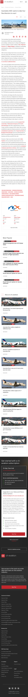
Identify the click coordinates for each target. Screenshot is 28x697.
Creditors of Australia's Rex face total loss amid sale (13, 447)
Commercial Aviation (9, 7)
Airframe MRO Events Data (7, 624)
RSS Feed (25, 37)
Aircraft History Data (5, 616)
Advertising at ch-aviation (6, 668)
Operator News (4, 598)
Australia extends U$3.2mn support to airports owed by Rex (12, 410)
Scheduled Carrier (7, 217)
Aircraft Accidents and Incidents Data (9, 620)
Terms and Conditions (18, 671)
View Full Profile (14, 227)
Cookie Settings (17, 664)
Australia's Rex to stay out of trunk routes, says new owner (13, 369)
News (2, 7)
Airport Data (4, 602)
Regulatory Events (6, 197)
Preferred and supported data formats (9, 653)
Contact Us (3, 676)
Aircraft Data (4, 612)
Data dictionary (4, 657)
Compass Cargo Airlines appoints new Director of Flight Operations (13, 254)
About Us (3, 664)
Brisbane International (6, 132)
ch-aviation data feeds (6, 651)
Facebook (20, 37)
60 (3, 220)
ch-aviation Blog (4, 666)
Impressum (16, 675)
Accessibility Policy (18, 677)
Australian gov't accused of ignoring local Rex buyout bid (13, 309)
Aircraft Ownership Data (6, 614)
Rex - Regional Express (14, 193)
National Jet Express (13, 123)
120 (3, 223)
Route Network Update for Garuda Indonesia (12, 282)
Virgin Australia (20, 130)
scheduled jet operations (7, 130)
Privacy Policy (17, 673)
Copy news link (22, 37)
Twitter (12, 688)
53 (14, 220)
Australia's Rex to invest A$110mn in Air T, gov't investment (13, 429)
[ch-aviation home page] (6, 1)
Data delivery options (5, 655)
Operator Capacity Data (6, 608)
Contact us (14, 541)
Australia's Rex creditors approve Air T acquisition (12, 391)
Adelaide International (6, 190)
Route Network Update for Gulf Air (12, 273)
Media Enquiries (4, 672)
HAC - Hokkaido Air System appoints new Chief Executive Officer (13, 264)
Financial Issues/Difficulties (8, 195)
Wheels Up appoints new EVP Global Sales (13, 244)
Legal (12, 197)
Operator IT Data (4, 610)
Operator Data (4, 600)
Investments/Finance (19, 195)
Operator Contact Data (6, 604)
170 (15, 223)
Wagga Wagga (10, 46)
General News (18, 7)
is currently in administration (8, 61)
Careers (3, 674)
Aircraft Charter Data (5, 618)
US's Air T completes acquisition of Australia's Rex (11, 350)
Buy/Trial (14, 534)
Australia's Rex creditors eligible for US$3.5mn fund (11, 328)
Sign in (21, 1)
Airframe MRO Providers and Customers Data (10, 622)
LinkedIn (14, 37)
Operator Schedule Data (6, 606)
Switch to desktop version (14, 549)
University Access (5, 670)
